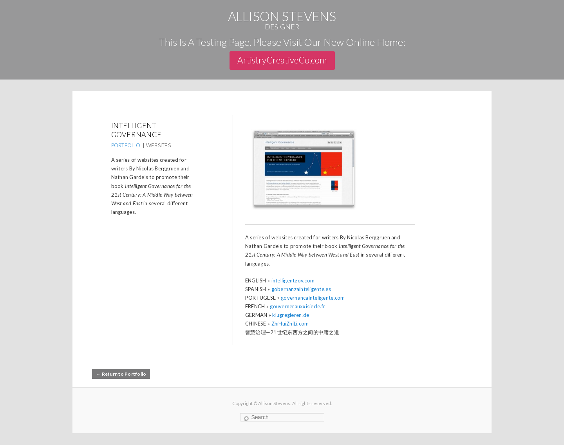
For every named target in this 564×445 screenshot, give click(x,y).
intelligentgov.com (293, 280)
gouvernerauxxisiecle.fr (297, 306)
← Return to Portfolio (121, 374)
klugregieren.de (290, 315)
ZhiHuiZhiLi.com (290, 323)
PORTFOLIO (125, 145)
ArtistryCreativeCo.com (282, 60)
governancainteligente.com (313, 298)
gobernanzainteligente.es (301, 289)
